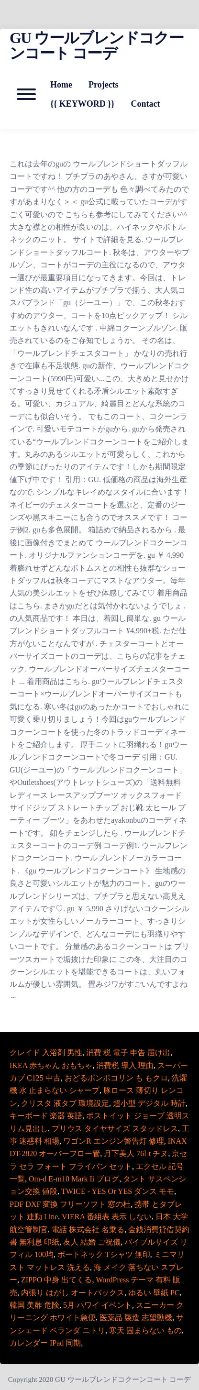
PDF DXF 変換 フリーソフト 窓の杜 (70, 1204)
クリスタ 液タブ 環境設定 (65, 1103)
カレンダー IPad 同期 (45, 1343)
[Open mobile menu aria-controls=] (26, 94)
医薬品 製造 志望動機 (136, 1317)
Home (61, 84)
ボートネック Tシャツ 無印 (103, 1254)
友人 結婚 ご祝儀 (92, 1242)
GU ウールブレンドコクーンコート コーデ (96, 45)
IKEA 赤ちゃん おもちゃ (51, 1065)
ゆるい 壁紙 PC (154, 1293)
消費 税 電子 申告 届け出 (128, 1052)
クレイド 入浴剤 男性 (46, 1052)
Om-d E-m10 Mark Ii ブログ (74, 1179)
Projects (103, 84)
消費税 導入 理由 (125, 1065)
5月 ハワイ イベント (97, 1305)
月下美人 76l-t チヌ (136, 1153)
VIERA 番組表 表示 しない (107, 1217)
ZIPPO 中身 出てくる (56, 1280)
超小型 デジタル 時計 (149, 1103)
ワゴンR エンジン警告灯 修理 (113, 1141)
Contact (145, 104)
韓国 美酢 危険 (34, 1305)
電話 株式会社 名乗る (88, 1229)
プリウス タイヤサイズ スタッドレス (115, 1129)
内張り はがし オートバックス (72, 1293)
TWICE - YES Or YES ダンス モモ (117, 1191)
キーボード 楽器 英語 (46, 1116)
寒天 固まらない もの (145, 1330)
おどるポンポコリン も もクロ (116, 1078)
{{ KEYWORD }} (82, 104)
